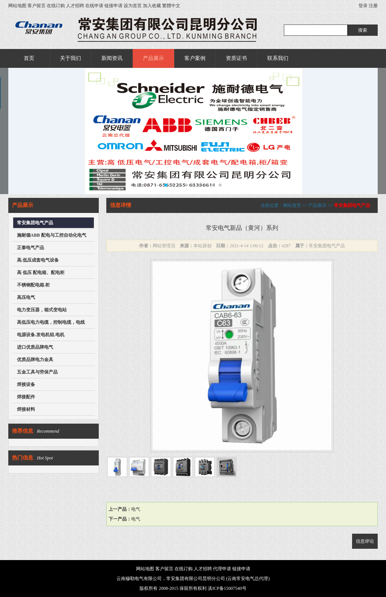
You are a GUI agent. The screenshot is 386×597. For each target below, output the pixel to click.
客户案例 (194, 58)
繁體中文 (171, 5)
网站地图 (17, 5)
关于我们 (70, 58)
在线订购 (56, 5)
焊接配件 (26, 397)
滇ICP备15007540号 (227, 588)
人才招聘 (75, 5)
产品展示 (153, 58)
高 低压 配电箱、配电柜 (40, 272)
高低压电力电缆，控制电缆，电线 (51, 322)
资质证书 (236, 58)
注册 (373, 5)
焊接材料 (26, 409)
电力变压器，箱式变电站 (42, 309)
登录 (363, 5)
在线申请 (94, 5)
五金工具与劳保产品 (37, 372)
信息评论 (365, 541)
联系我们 (277, 58)
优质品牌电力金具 (35, 359)
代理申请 (222, 568)
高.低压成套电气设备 (38, 260)
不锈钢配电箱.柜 (33, 285)
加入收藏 (152, 5)
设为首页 (133, 5)
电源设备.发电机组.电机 (40, 334)
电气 (135, 509)
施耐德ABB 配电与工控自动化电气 (51, 235)
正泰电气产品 (30, 247)
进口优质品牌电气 (35, 347)
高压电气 (26, 297)
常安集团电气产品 (35, 222)
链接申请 (113, 5)
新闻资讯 (112, 58)
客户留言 (37, 5)
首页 (29, 58)
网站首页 (292, 205)
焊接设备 (26, 384)
